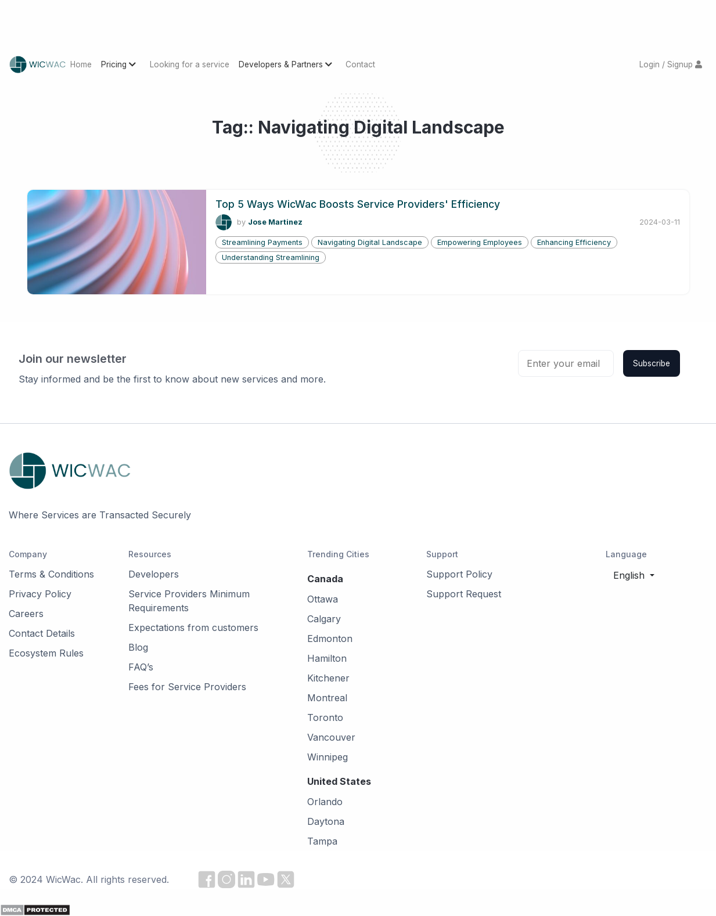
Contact (360, 64)
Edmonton (329, 638)
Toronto (325, 717)
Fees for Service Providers (187, 687)
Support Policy (459, 574)
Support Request (463, 594)
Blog (138, 647)
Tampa (322, 841)
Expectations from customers (193, 627)
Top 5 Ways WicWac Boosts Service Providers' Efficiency (357, 204)
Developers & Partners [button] (286, 64)
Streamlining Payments (262, 242)
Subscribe (651, 363)
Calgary (324, 619)
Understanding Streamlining (270, 257)
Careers (26, 613)
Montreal (327, 698)
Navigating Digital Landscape (370, 242)
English (630, 575)
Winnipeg (327, 757)
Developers (153, 574)
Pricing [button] (119, 64)
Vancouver (331, 737)
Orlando (325, 801)
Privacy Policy (40, 594)
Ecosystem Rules (46, 653)
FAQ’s (140, 667)
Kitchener (328, 678)
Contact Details (42, 633)
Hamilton (327, 658)
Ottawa (322, 599)
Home (81, 64)
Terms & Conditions (51, 574)
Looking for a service (189, 64)
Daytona (325, 821)
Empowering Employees (479, 242)
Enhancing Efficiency (574, 242)
